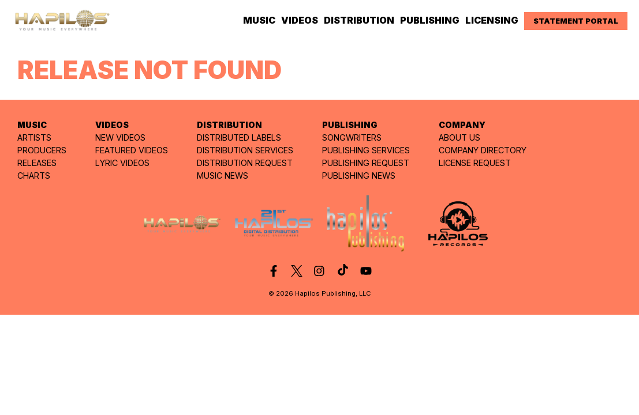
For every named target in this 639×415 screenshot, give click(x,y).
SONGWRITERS (352, 137)
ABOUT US (459, 137)
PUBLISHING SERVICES (366, 150)
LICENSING (491, 20)
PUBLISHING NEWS (358, 175)
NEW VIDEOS (120, 137)
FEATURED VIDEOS (131, 150)
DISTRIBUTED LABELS (239, 137)
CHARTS (33, 175)
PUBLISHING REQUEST (365, 163)
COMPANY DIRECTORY (482, 150)
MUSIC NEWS (222, 175)
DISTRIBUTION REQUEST (245, 163)
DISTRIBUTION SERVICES (245, 150)
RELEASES (37, 163)
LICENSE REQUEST (475, 163)
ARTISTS (34, 137)
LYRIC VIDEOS (122, 163)
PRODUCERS (41, 150)
